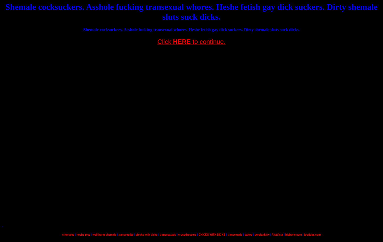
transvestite (125, 234)
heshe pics (83, 234)
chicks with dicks (146, 234)
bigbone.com (293, 234)
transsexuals (168, 234)
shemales (68, 234)
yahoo (248, 234)
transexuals (235, 234)
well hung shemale (104, 234)
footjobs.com (312, 234)
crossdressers (187, 234)
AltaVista (277, 234)
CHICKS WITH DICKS (212, 234)
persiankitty (262, 234)
